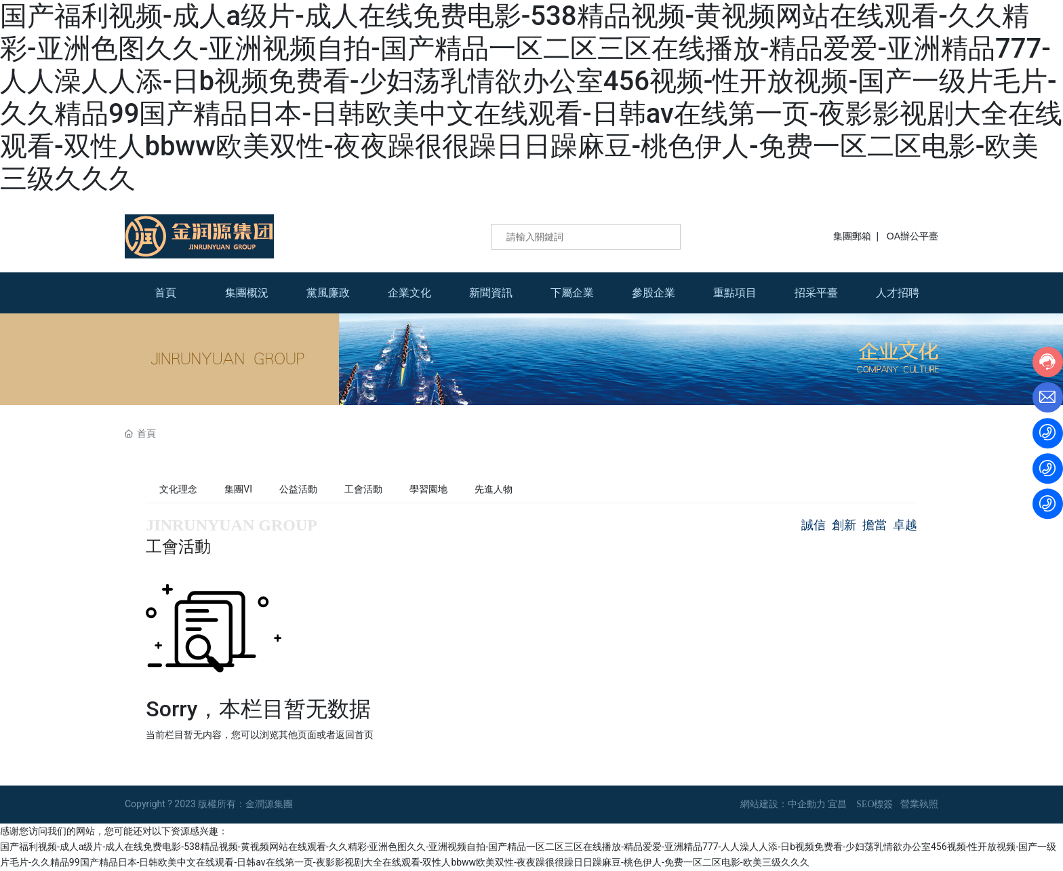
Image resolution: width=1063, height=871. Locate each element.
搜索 (660, 236)
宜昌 (837, 804)
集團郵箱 (852, 236)
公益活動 (298, 489)
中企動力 (807, 804)
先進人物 (494, 489)
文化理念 (178, 489)
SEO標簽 (874, 804)
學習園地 (428, 489)
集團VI (238, 489)
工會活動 (363, 489)
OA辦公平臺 (912, 236)
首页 (364, 734)
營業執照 (919, 804)
